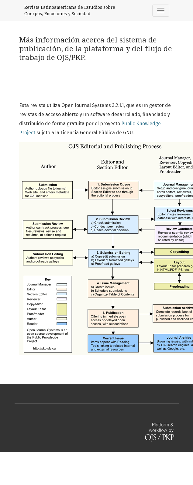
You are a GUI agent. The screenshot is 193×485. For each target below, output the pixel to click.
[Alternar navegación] (160, 11)
